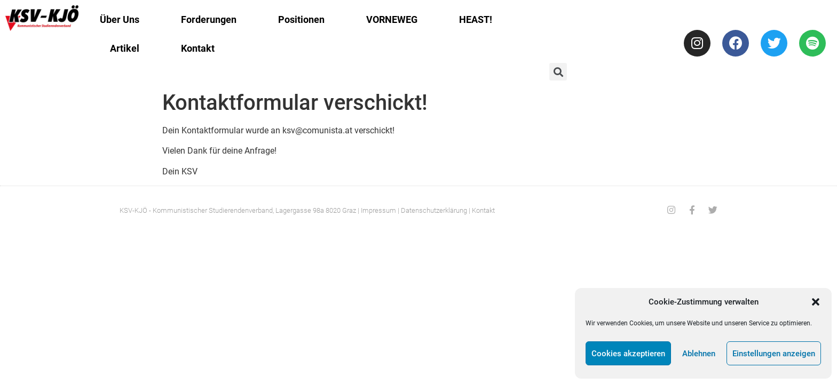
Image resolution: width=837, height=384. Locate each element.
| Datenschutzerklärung (432, 210)
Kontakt (198, 48)
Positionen (301, 19)
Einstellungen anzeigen (773, 353)
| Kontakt (482, 210)
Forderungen (208, 19)
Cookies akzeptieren (628, 353)
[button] (815, 302)
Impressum (378, 210)
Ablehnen (698, 353)
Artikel (124, 48)
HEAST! (475, 19)
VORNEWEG (391, 19)
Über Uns (119, 19)
